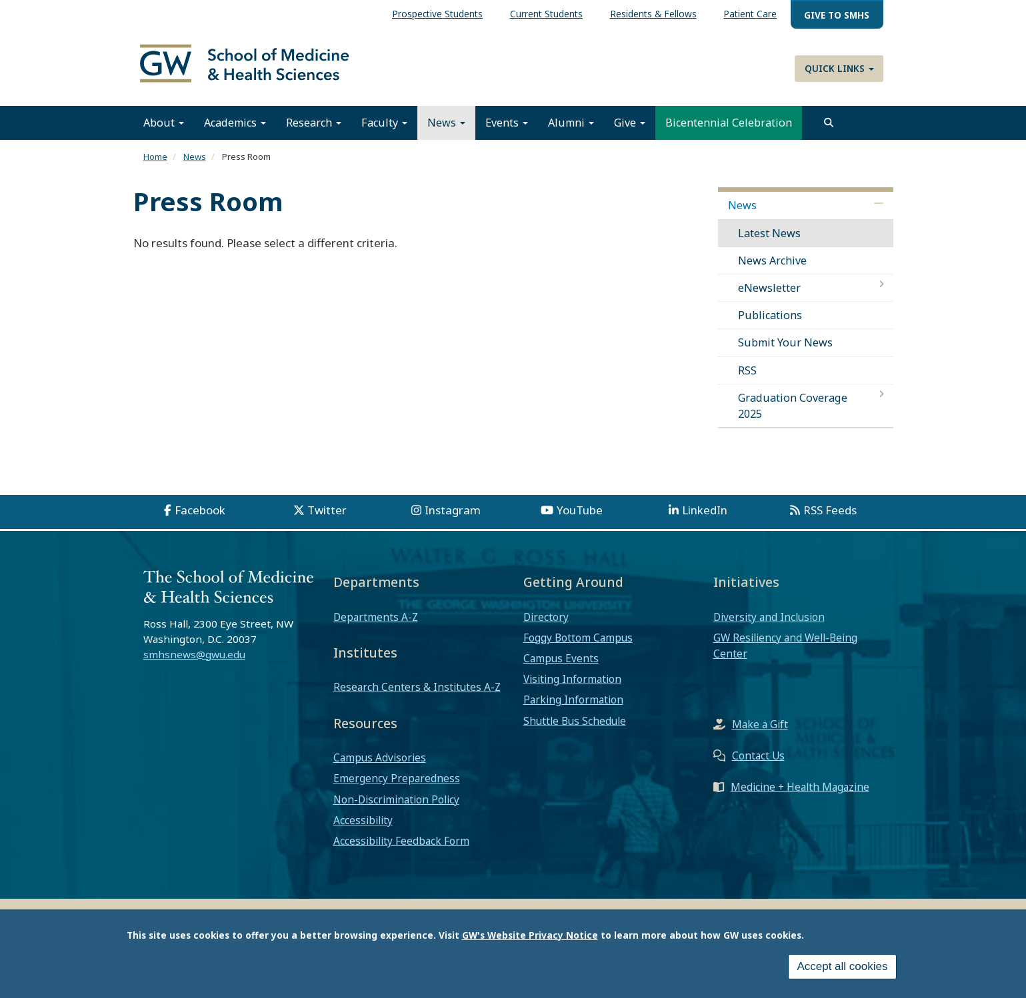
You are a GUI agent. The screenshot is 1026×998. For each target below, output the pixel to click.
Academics (235, 128)
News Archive (772, 266)
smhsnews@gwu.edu (194, 660)
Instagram (453, 516)
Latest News (769, 238)
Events (506, 128)
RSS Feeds (830, 516)
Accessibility (363, 826)
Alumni (571, 128)
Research (313, 128)
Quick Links (839, 68)
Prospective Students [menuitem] (437, 13)
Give (629, 128)
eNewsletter (769, 293)
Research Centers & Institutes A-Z (417, 693)
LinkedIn (704, 516)
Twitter (327, 516)
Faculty (384, 128)
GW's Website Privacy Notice (530, 935)
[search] (828, 128)
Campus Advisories (379, 763)
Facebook (200, 516)
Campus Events (561, 664)
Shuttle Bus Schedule (574, 727)
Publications (770, 321)
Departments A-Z (375, 622)
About (163, 128)
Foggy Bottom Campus (578, 643)
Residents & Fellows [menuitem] (653, 13)
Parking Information (573, 705)
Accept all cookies (842, 966)
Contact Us (758, 761)
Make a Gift (760, 730)
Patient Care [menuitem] (750, 13)
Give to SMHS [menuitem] (836, 15)
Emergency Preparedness (396, 784)
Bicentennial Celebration (728, 128)
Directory (546, 622)
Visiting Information (572, 685)
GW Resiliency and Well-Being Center (785, 651)
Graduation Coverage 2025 (792, 411)
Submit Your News (785, 348)
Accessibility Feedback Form (401, 846)
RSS (747, 376)
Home (155, 163)
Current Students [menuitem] (546, 13)
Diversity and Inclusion (769, 622)
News (446, 128)
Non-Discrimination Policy (396, 805)
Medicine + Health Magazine (800, 792)
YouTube (580, 516)
